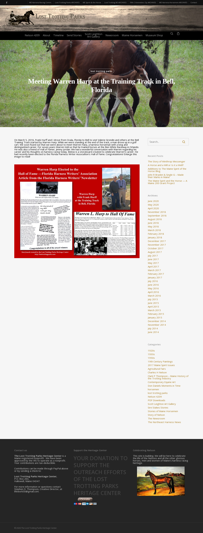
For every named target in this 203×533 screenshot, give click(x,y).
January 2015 (155, 317)
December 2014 (157, 321)
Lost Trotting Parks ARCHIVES (67, 2)
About (46, 35)
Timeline (58, 35)
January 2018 (155, 237)
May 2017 (153, 263)
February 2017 (156, 274)
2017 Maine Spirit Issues (161, 365)
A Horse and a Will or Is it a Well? (166, 165)
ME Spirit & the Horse (92, 2)
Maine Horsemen (132, 35)
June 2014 (153, 332)
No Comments (122, 98)
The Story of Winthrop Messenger (166, 161)
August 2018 (155, 219)
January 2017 (155, 277)
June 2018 (153, 223)
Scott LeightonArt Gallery (93, 35)
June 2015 (153, 303)
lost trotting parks (101, 71)
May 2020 (153, 205)
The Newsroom (156, 418)
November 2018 (157, 212)
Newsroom (112, 35)
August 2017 (155, 252)
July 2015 (153, 299)
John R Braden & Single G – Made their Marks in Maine (166, 176)
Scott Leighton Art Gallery (162, 404)
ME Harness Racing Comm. (40, 2)
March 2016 (154, 296)
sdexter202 (82, 98)
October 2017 (155, 248)
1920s (151, 350)
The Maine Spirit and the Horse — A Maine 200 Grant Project (167, 182)
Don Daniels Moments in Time (164, 386)
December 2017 (157, 241)
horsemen (153, 389)
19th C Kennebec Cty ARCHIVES (143, 2)
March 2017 (154, 270)
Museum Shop (154, 35)
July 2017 (153, 255)
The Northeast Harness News (164, 422)
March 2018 (154, 230)
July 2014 (153, 328)
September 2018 (157, 215)
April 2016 (153, 292)
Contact (193, 2)
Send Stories (74, 35)
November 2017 (157, 245)
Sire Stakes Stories (158, 407)
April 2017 (153, 266)
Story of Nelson (156, 415)
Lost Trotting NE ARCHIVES (115, 2)
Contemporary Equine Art (162, 382)
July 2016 (153, 281)
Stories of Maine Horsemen (163, 411)
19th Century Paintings (160, 361)
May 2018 (153, 226)
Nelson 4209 (32, 35)
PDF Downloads (156, 400)
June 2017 (153, 259)
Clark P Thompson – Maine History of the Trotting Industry (168, 377)
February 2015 (156, 314)
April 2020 (153, 208)
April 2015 (153, 306)
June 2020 (153, 201)
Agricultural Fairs (157, 369)
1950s (151, 358)
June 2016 (153, 285)
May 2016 (153, 288)
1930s (151, 354)
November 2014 (157, 325)
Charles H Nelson (157, 372)
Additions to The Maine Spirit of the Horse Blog (167, 170)
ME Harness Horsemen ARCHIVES (173, 2)
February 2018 (156, 234)
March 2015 (154, 310)
